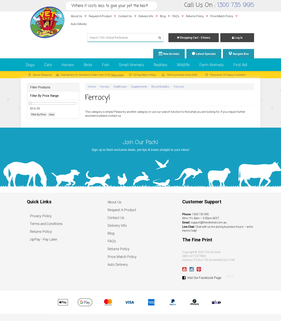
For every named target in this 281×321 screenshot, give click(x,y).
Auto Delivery (79, 24)
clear (51, 114)
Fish (105, 64)
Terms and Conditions (46, 224)
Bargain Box (241, 53)
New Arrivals (171, 53)
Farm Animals (211, 64)
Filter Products (40, 87)
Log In (237, 37)
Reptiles (160, 64)
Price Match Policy (221, 16)
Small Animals (131, 64)
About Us (76, 16)
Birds (88, 64)
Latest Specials (206, 53)
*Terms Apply (117, 75)
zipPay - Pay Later (43, 239)
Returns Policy (195, 16)
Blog (163, 16)
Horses (68, 64)
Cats (48, 64)
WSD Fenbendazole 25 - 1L (27, 307)
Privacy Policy (41, 216)
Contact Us (125, 16)
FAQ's (175, 16)
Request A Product (100, 16)
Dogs (30, 64)
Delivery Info (146, 16)
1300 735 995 (235, 5)
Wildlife (183, 64)
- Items (193, 37)
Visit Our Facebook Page (201, 278)
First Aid (240, 64)
